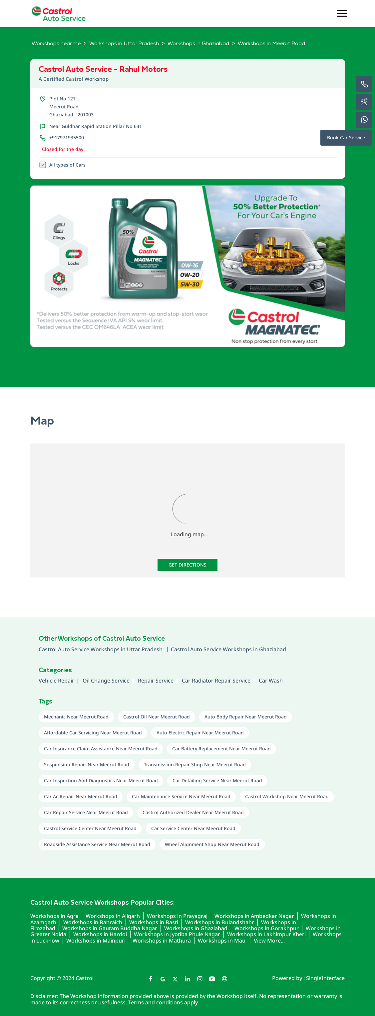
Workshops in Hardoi (100, 934)
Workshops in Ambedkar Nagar (254, 916)
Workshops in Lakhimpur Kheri (266, 934)
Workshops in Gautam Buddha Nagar (109, 928)
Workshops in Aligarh (113, 916)
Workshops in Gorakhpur (266, 928)
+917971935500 (66, 137)
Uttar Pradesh (145, 649)
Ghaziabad (272, 649)
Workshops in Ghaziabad (195, 928)
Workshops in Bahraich (92, 922)
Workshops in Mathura (162, 940)
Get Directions (187, 565)
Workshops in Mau (221, 940)
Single (325, 978)
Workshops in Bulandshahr (219, 922)
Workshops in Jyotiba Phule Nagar (177, 934)
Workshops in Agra (54, 916)
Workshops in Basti (153, 922)
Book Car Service (346, 137)
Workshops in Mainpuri (96, 940)
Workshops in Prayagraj (177, 916)
